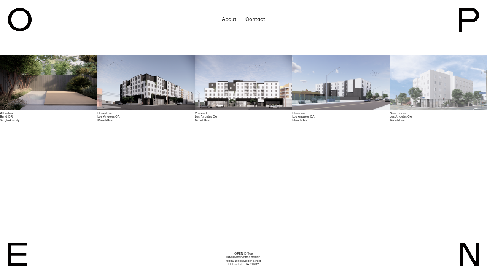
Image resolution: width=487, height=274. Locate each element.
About (229, 19)
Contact (255, 19)
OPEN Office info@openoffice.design (243, 255)
